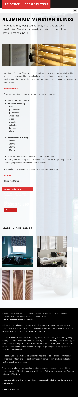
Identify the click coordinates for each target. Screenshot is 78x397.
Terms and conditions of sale (18, 316)
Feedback (29, 313)
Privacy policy (60, 313)
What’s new (40, 316)
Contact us (10, 210)
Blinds (5, 313)
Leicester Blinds (43, 313)
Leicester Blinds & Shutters (26, 4)
